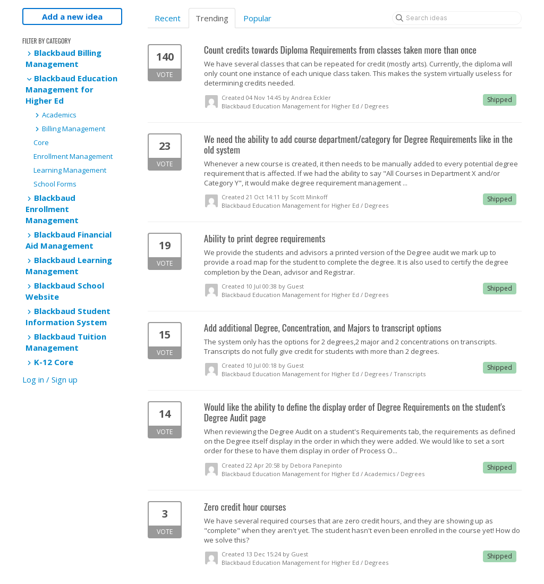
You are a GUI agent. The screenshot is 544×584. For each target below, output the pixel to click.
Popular (257, 18)
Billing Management (69, 128)
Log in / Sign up (50, 379)
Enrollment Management (73, 156)
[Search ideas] (457, 18)
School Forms (54, 184)
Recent (168, 18)
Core (41, 142)
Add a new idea (72, 16)
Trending (212, 18)
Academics (54, 115)
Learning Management (69, 170)
